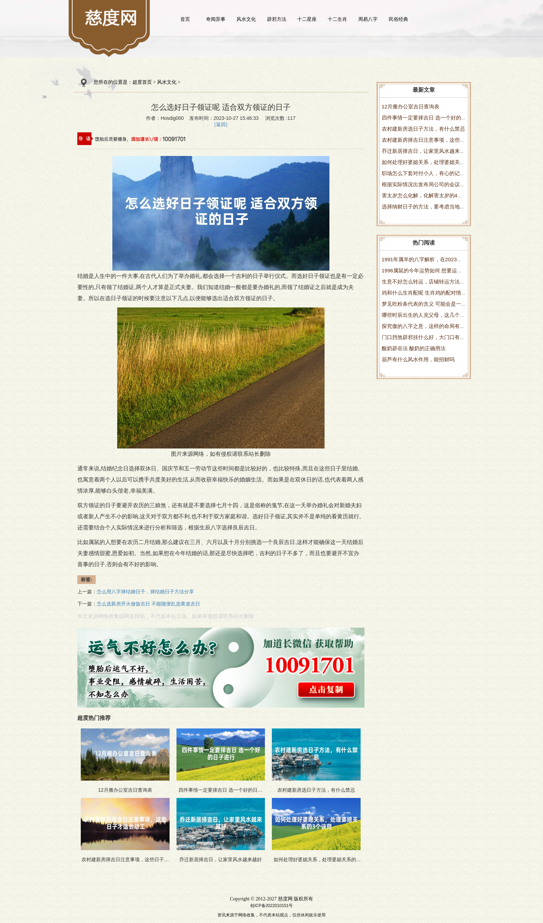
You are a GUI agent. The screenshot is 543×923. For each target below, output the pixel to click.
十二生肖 (337, 19)
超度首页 (142, 82)
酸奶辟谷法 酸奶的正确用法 (414, 348)
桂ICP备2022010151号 (271, 905)
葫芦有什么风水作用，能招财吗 (418, 359)
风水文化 (246, 19)
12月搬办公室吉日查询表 (411, 106)
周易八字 (368, 19)
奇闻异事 (215, 19)
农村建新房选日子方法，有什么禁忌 (423, 129)
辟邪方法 (276, 19)
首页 (185, 19)
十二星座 (307, 19)
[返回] (220, 124)
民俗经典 (398, 19)
